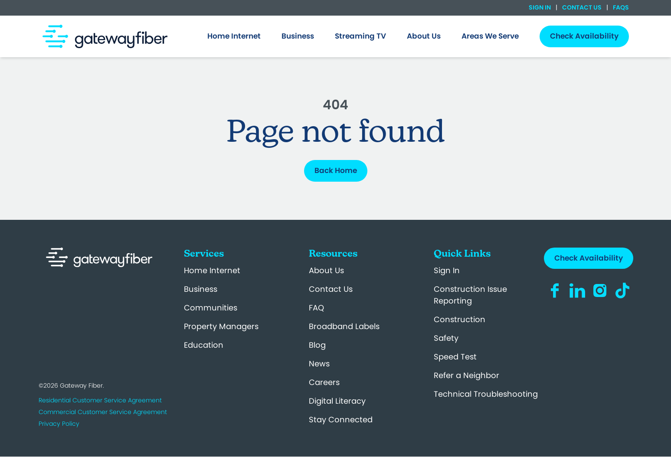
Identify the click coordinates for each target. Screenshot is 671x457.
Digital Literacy (337, 400)
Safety (446, 338)
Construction (459, 319)
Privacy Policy (59, 423)
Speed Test (455, 356)
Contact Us (582, 7)
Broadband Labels (344, 326)
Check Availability (588, 258)
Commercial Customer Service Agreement (103, 412)
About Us (326, 270)
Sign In (540, 7)
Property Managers (221, 326)
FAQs (620, 7)
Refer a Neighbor (466, 375)
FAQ (316, 307)
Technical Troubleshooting (486, 393)
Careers (324, 382)
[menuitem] (234, 36)
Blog (317, 344)
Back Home (335, 170)
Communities (210, 307)
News (319, 363)
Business (200, 289)
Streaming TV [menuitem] (360, 36)
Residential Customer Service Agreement (100, 400)
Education (203, 344)
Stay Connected (341, 419)
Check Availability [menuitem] (584, 36)
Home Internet (212, 270)
